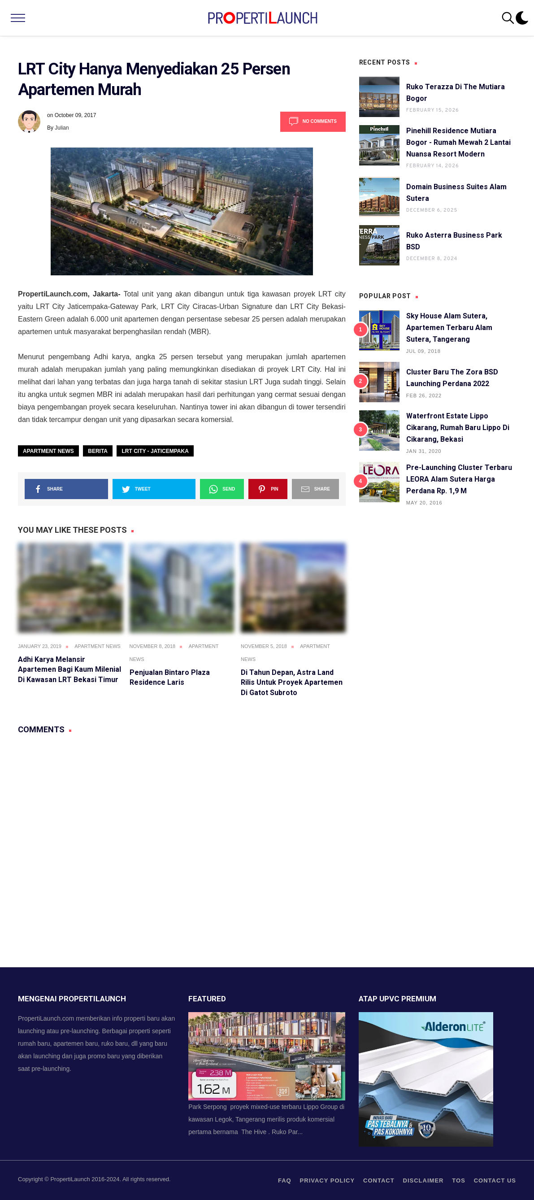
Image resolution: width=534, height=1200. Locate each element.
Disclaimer (423, 1180)
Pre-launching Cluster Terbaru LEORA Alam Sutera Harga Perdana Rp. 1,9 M (459, 479)
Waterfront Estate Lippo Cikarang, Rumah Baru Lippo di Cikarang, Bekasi (457, 427)
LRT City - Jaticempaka (155, 451)
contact (379, 1180)
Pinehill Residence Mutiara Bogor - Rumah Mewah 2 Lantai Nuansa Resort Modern (458, 142)
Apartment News (48, 451)
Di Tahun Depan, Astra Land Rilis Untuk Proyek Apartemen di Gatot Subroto (292, 682)
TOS (458, 1180)
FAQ (284, 1180)
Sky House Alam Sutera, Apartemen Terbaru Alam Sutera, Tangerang (449, 327)
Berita (98, 451)
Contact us (495, 1180)
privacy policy (327, 1180)
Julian (62, 128)
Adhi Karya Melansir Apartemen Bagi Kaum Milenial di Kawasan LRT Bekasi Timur (69, 669)
